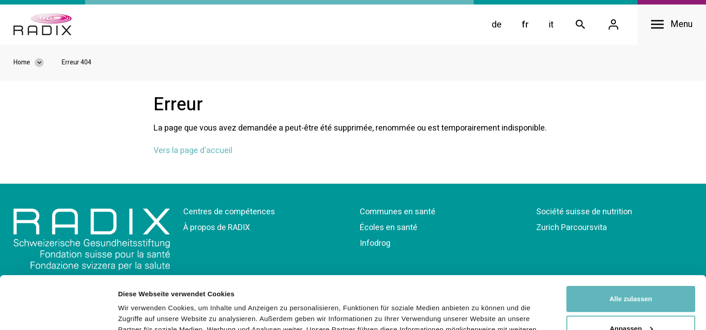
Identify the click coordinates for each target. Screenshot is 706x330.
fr (525, 24)
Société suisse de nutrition (584, 212)
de (497, 24)
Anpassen (631, 275)
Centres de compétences (229, 212)
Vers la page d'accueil (193, 151)
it (551, 24)
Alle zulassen (630, 246)
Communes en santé (397, 212)
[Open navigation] (672, 24)
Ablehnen (630, 305)
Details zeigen (140, 312)
